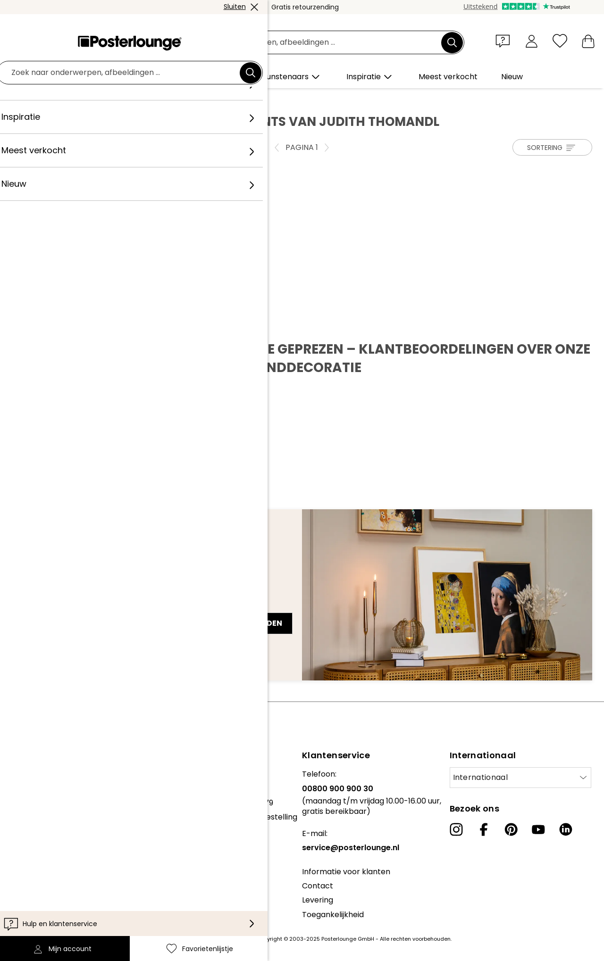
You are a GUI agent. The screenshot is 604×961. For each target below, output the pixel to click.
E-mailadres (42, 606)
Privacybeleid (32, 835)
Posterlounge (38, 99)
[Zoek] (452, 42)
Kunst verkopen (36, 798)
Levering (317, 900)
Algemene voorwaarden (52, 821)
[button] (504, 40)
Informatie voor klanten (346, 871)
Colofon (21, 864)
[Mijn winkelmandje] (588, 41)
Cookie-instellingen (43, 850)
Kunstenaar (89, 99)
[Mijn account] (531, 41)
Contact (317, 885)
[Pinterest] (511, 829)
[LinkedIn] (565, 829)
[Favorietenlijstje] (560, 41)
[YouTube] (538, 829)
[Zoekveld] (312, 42)
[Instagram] (456, 829)
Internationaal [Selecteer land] (480, 777)
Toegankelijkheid (333, 914)
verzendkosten (234, 939)
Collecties (25, 774)
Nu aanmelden (252, 623)
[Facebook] (483, 829)
